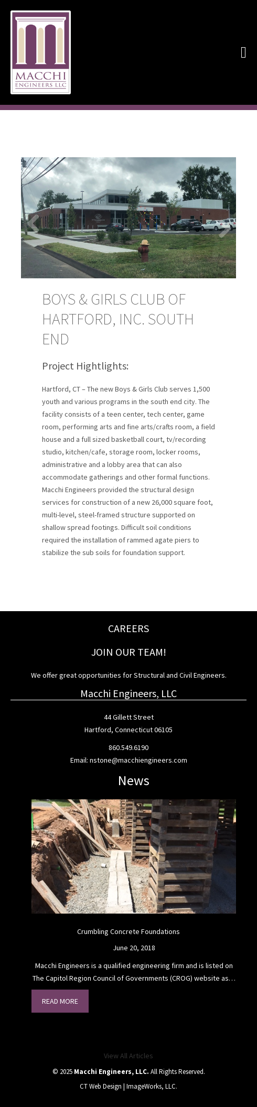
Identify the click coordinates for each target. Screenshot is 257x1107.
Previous (36, 222)
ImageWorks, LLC (151, 1086)
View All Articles (128, 1055)
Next (220, 228)
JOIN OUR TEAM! (128, 651)
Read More (60, 1001)
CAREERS (128, 628)
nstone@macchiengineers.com (138, 760)
